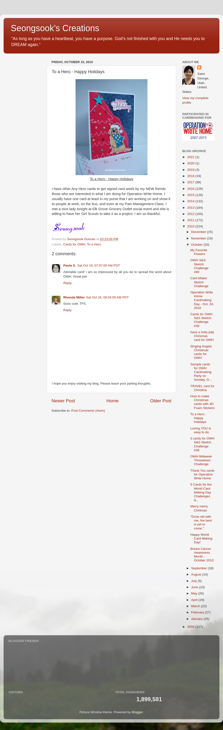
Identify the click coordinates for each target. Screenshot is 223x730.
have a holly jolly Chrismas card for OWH (202, 336)
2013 (191, 207)
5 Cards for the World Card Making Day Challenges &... (201, 492)
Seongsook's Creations (55, 28)
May (194, 593)
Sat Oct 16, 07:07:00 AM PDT (98, 265)
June (195, 587)
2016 (191, 188)
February (198, 612)
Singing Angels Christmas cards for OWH (201, 352)
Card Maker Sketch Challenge (199, 282)
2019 (191, 170)
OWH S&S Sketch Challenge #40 (199, 266)
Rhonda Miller (74, 297)
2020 (191, 163)
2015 (191, 195)
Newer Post (63, 400)
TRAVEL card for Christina (202, 388)
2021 (191, 157)
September (199, 568)
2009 (191, 627)
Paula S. (69, 265)
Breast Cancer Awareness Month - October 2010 (202, 554)
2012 (191, 214)
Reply (67, 283)
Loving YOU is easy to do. (200, 430)
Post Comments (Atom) (88, 410)
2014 (191, 201)
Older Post (160, 400)
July (194, 581)
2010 (191, 226)
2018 (191, 176)
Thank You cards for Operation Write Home (202, 474)
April (195, 600)
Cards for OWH (74, 244)
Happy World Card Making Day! (201, 538)
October (197, 244)
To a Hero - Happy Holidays (198, 418)
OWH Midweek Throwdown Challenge (201, 460)
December (199, 232)
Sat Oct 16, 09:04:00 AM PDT (107, 297)
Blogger (137, 712)
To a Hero (94, 244)
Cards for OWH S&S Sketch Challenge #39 (201, 320)
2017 (191, 182)
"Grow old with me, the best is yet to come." (201, 522)
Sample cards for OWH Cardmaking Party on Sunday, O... (201, 372)
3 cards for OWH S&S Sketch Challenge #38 (202, 444)
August (196, 574)
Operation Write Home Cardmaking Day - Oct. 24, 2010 (202, 300)
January (197, 619)
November (199, 238)
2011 (191, 220)
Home (112, 400)
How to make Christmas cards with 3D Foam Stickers (202, 402)
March (196, 606)
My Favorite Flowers (198, 252)
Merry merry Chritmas (199, 508)
